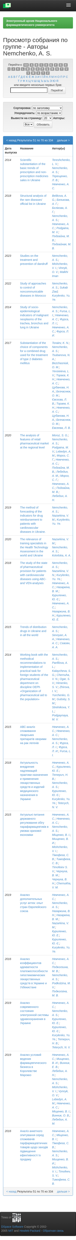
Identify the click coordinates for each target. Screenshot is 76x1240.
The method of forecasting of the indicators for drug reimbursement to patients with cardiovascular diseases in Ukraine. (33, 519)
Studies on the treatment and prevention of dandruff (34, 259)
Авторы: (59, 118)
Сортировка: (22, 108)
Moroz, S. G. (60, 435)
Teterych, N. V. (61, 1047)
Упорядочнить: (24, 113)
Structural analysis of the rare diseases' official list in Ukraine (33, 199)
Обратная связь (53, 1230)
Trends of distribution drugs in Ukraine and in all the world (33, 631)
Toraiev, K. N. (60, 343)
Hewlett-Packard (29, 1230)
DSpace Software (12, 1226)
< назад (11, 140)
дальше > (63, 140)
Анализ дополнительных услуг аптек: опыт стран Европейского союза (33, 903)
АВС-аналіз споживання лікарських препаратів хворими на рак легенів (33, 735)
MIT (10, 1230)
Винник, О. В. (61, 1115)
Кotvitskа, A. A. (61, 555)
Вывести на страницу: (26, 118)
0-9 (26, 65)
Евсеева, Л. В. (61, 427)
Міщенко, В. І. (61, 834)
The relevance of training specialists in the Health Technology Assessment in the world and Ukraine (34, 547)
